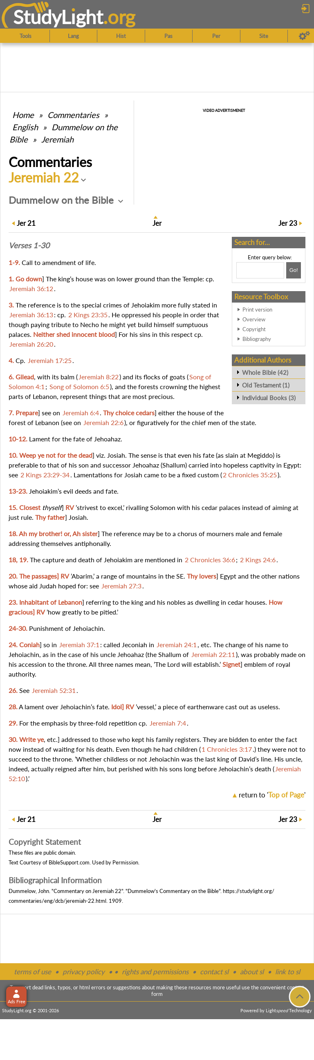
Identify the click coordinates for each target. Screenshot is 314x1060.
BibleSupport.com (69, 862)
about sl (252, 971)
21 (26, 223)
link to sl (287, 971)
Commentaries (73, 115)
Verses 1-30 (29, 245)
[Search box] (260, 270)
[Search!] (293, 270)
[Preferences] (304, 36)
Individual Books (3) (269, 397)
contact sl (214, 971)
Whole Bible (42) (265, 372)
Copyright (254, 329)
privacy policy (84, 971)
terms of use (32, 971)
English (25, 127)
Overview (253, 319)
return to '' (272, 795)
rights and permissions (155, 971)
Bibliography (256, 339)
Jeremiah (57, 139)
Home (23, 115)
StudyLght (58, 16)
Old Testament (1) (265, 385)
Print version (257, 309)
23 (287, 223)
